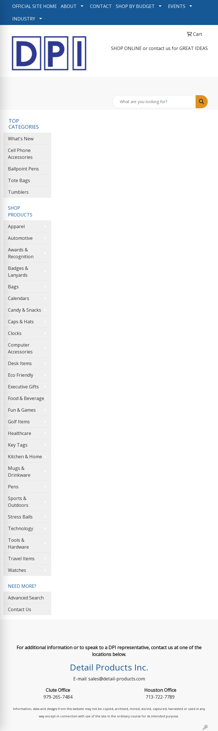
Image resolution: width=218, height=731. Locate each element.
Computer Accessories (20, 348)
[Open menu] (206, 85)
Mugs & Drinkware (19, 471)
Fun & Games (22, 410)
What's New (20, 139)
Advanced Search (26, 598)
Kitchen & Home (25, 456)
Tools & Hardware (18, 543)
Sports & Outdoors (18, 501)
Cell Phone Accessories (20, 153)
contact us (160, 48)
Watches (17, 570)
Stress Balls (20, 517)
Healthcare (19, 433)
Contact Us (19, 609)
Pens (13, 487)
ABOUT (69, 6)
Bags (13, 287)
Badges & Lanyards (18, 271)
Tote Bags (19, 180)
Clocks (15, 333)
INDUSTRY (23, 19)
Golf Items (19, 421)
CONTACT (101, 6)
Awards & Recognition (20, 253)
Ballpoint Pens (23, 169)
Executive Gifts (23, 387)
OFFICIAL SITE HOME (34, 6)
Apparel (16, 226)
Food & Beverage (26, 398)
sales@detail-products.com (116, 679)
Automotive (20, 238)
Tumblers (18, 192)
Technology (20, 528)
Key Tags (18, 445)
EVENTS (176, 6)
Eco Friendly (20, 375)
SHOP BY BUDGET (135, 6)
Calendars (18, 298)
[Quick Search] (154, 101)
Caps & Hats (21, 321)
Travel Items (21, 558)
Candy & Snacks (24, 310)
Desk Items (20, 363)
